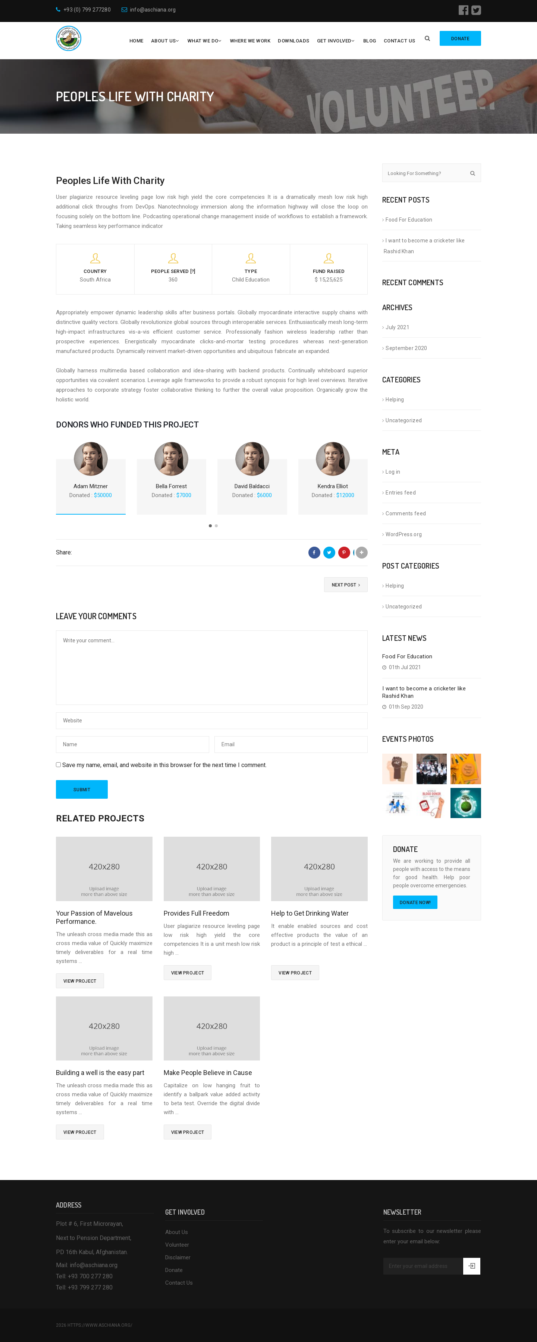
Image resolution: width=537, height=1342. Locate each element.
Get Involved (334, 41)
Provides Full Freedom (196, 913)
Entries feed (401, 493)
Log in (393, 472)
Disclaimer (178, 1257)
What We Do (203, 41)
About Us (163, 41)
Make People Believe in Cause (208, 1073)
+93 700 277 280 (90, 1276)
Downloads (294, 41)
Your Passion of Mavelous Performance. (94, 917)
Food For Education (409, 220)
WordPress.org (404, 534)
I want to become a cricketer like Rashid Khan (424, 246)
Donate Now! (415, 902)
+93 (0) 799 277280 (83, 10)
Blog (369, 41)
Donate (174, 1270)
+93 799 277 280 (90, 1287)
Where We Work (250, 41)
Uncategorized (404, 420)
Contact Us (399, 41)
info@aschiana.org (149, 10)
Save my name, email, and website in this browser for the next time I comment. (164, 765)
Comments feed (406, 513)
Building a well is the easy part (100, 1073)
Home (136, 41)
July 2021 (397, 327)
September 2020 (406, 348)
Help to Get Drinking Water (310, 913)
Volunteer (177, 1244)
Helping (395, 400)
